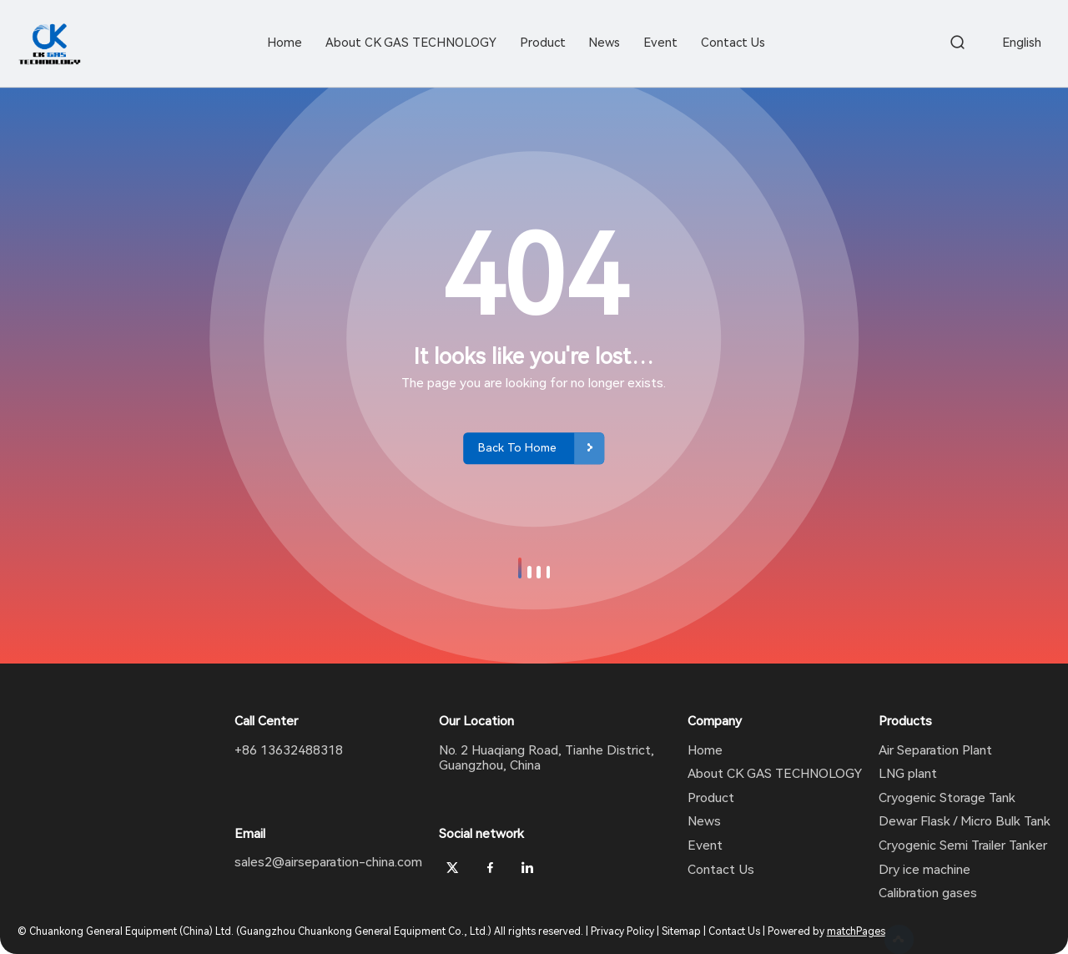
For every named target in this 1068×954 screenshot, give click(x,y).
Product (711, 797)
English (1021, 43)
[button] (519, 568)
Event (705, 845)
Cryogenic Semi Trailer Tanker (963, 845)
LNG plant (908, 773)
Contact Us (721, 869)
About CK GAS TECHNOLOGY (775, 773)
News (704, 821)
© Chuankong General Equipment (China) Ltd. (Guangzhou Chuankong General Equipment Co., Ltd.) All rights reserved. (300, 931)
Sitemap (681, 931)
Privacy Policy (622, 931)
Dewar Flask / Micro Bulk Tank (964, 821)
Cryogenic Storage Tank (947, 797)
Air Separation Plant (935, 750)
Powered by (826, 931)
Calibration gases (928, 893)
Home (705, 750)
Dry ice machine (924, 869)
